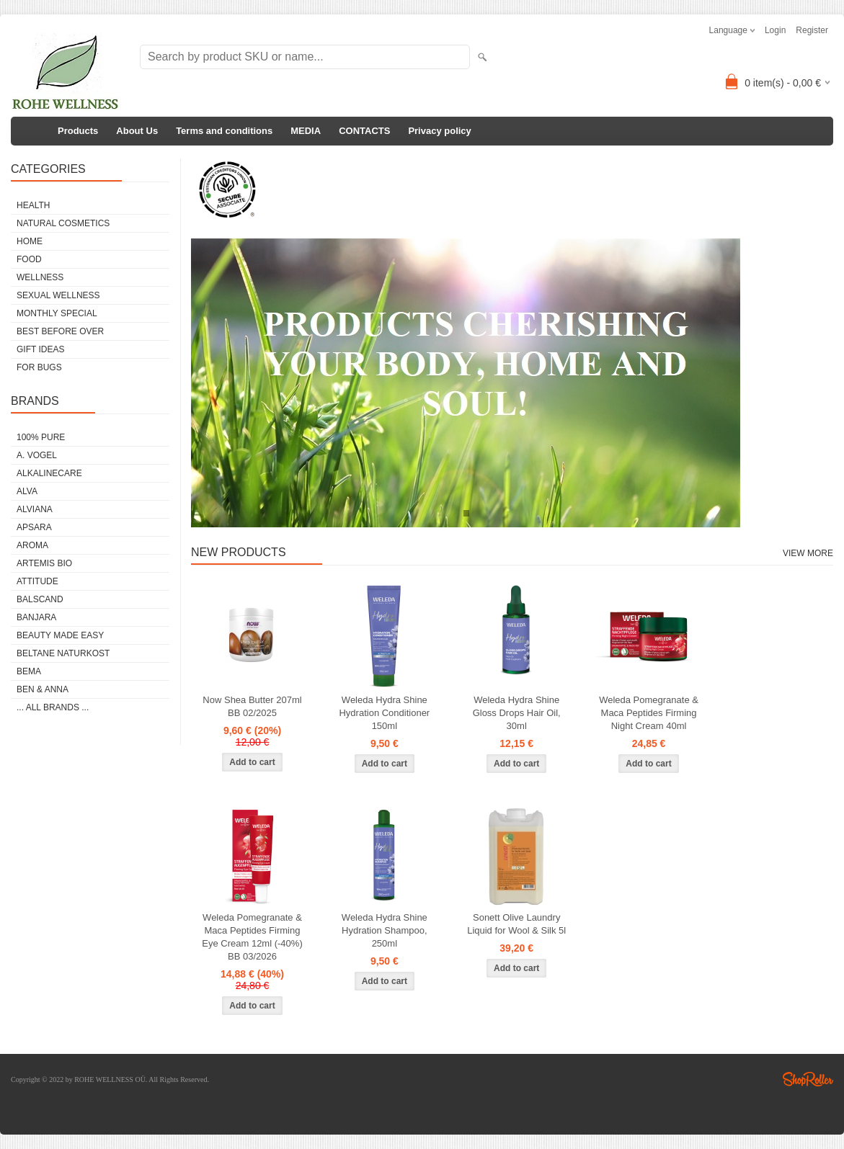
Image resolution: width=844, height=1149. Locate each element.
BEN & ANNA (42, 689)
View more (808, 553)
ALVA (27, 491)
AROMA (32, 545)
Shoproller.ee (808, 1079)
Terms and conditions (224, 130)
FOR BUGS (39, 367)
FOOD (29, 259)
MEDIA (305, 130)
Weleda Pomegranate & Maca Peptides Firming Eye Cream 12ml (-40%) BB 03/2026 (252, 937)
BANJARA (36, 617)
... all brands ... (53, 707)
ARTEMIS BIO (44, 563)
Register (812, 30)
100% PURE (41, 437)
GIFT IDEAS (40, 349)
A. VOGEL (37, 455)
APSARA (34, 527)
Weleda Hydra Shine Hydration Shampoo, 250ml (384, 930)
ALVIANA (35, 509)
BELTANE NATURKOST (63, 653)
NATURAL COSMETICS (63, 223)
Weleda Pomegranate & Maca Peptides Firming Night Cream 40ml (648, 712)
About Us (137, 130)
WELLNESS (40, 277)
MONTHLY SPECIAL (57, 313)
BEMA (29, 671)
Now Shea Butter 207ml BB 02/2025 (252, 706)
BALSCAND (40, 599)
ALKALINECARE (49, 473)
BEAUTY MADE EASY (60, 635)
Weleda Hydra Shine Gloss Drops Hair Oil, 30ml (517, 712)
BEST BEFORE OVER (60, 331)
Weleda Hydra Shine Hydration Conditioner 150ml (384, 712)
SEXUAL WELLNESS (58, 295)
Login (775, 30)
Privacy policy (439, 130)
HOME (30, 241)
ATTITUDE (37, 581)
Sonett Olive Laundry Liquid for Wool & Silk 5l (516, 924)
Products (78, 130)
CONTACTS (364, 130)
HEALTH (33, 205)
